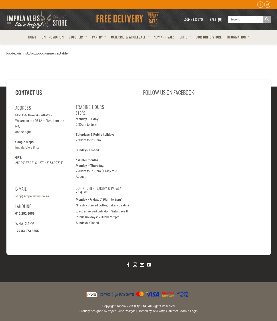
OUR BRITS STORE (209, 36)
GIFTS (185, 36)
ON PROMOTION (53, 36)
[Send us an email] (142, 265)
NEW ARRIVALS (164, 36)
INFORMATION (238, 36)
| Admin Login (188, 311)
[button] (193, 20)
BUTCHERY (78, 36)
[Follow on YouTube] (148, 265)
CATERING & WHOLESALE (130, 36)
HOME (32, 36)
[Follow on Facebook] (260, 4)
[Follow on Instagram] (267, 4)
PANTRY (99, 36)
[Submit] (267, 19)
